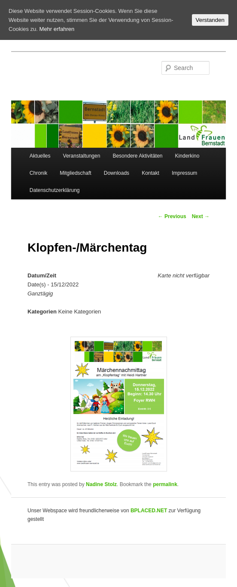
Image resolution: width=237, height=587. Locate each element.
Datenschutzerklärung (55, 190)
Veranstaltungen (81, 156)
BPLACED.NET (149, 511)
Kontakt (150, 173)
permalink (165, 484)
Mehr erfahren (57, 29)
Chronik (38, 173)
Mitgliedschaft (75, 173)
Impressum (184, 173)
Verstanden (210, 20)
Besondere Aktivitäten (137, 156)
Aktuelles (40, 156)
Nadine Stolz (101, 484)
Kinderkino (187, 156)
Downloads (116, 173)
